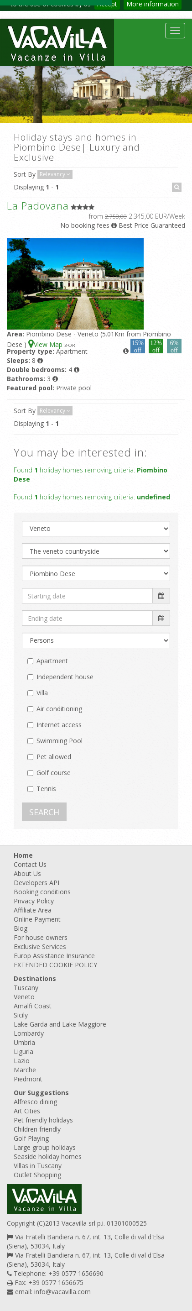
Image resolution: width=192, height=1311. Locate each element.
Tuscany (26, 987)
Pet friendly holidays (43, 1120)
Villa (42, 692)
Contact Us (30, 864)
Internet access (59, 724)
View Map (46, 344)
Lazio (22, 1060)
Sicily (21, 1015)
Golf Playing (31, 1138)
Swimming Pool (59, 740)
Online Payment (37, 919)
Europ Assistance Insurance (54, 955)
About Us (27, 873)
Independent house (64, 676)
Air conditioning (59, 708)
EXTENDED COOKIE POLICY (55, 964)
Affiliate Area (33, 910)
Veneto (24, 996)
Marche (25, 1069)
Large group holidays (45, 1147)
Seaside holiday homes (48, 1156)
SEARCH (44, 812)
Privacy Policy (34, 901)
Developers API (36, 882)
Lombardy (29, 1033)
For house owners (40, 937)
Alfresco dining (35, 1101)
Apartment (52, 660)
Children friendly (37, 1129)
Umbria (24, 1042)
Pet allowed (53, 756)
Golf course (53, 772)
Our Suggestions (41, 1092)
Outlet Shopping (37, 1174)
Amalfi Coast (33, 1006)
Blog (20, 928)
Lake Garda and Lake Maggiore (60, 1024)
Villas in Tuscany (38, 1165)
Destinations (35, 978)
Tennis (46, 788)
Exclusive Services (40, 946)
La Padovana (38, 205)
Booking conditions (42, 891)
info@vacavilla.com (62, 1291)
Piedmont (28, 1079)
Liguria (23, 1051)
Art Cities (27, 1110)
